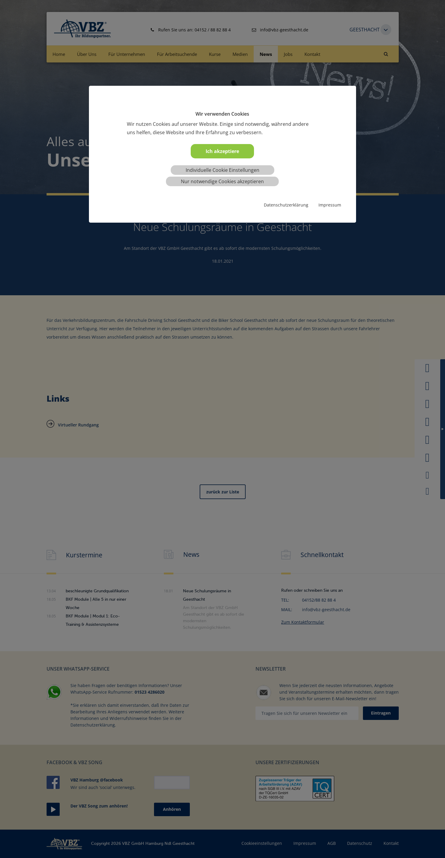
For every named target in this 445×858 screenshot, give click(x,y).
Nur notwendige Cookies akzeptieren (222, 181)
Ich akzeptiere (222, 151)
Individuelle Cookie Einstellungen (222, 170)
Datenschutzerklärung (286, 205)
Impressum (329, 205)
